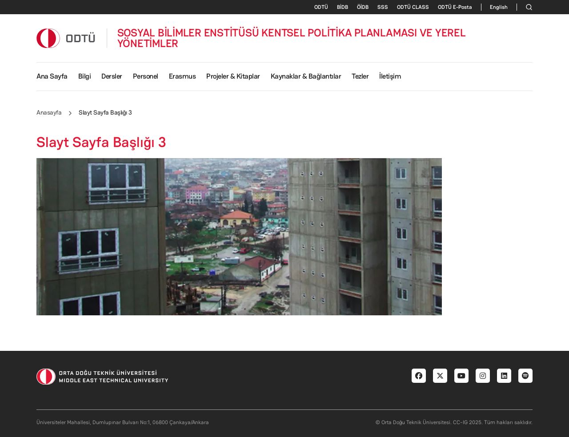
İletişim (390, 76)
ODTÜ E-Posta (455, 7)
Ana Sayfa (52, 76)
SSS (382, 7)
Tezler (360, 76)
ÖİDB (363, 7)
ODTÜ (321, 7)
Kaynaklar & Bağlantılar (306, 76)
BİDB (342, 7)
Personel (145, 76)
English (499, 7)
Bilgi (84, 76)
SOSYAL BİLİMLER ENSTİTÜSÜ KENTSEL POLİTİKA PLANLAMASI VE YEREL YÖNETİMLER (291, 38)
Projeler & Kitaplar (233, 76)
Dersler (111, 76)
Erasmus (182, 76)
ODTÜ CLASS (413, 7)
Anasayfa (48, 112)
